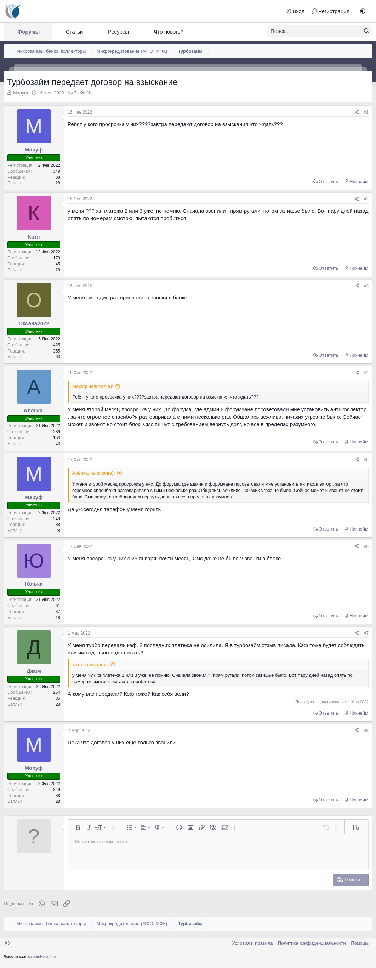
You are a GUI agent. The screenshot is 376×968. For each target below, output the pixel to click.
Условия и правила (252, 943)
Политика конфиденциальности (312, 943)
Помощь (360, 943)
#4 (366, 372)
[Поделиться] (356, 112)
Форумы (28, 32)
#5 (366, 459)
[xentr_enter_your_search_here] (314, 31)
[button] (363, 11)
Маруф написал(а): (92, 386)
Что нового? (168, 32)
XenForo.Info (44, 956)
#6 (366, 546)
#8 (366, 730)
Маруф (20, 93)
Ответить (328, 181)
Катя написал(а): (90, 664)
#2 (366, 198)
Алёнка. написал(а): (93, 473)
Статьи (74, 32)
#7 (366, 633)
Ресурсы (118, 32)
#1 (366, 112)
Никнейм (358, 181)
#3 (366, 285)
